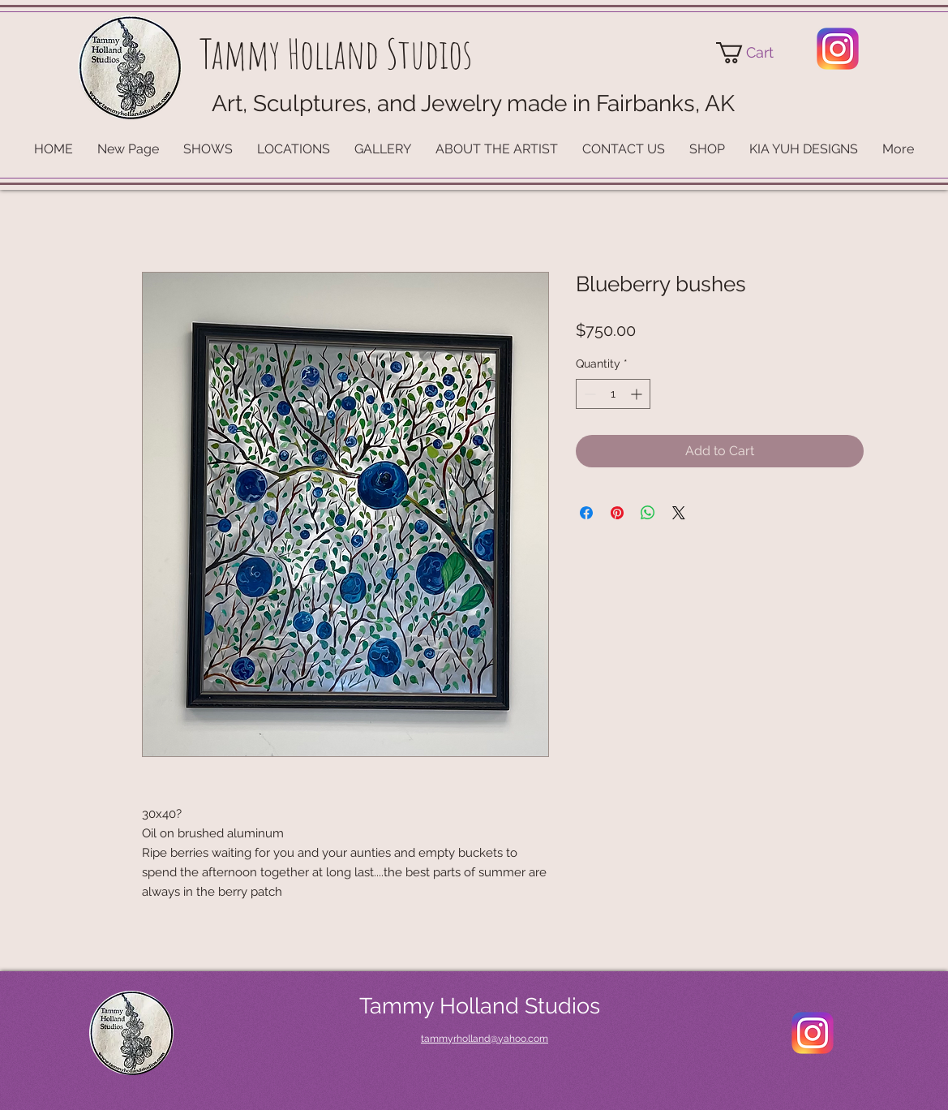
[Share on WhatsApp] (648, 513)
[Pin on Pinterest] (617, 513)
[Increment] (638, 394)
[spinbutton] (613, 394)
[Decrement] (588, 394)
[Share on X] (678, 513)
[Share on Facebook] (586, 513)
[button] (756, 52)
